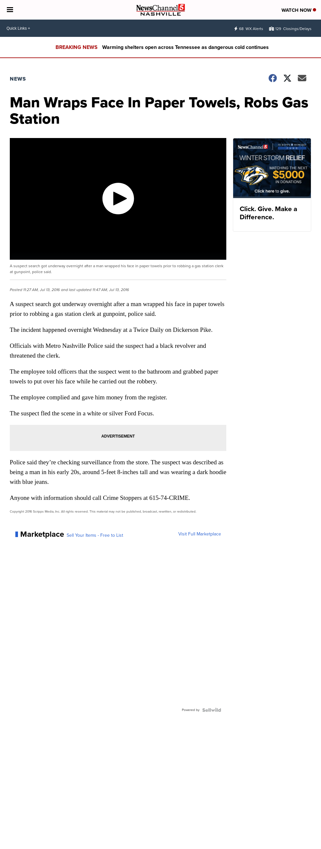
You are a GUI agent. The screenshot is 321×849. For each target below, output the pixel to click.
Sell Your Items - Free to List (95, 535)
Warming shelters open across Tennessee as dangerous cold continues (185, 47)
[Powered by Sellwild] (211, 710)
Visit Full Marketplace (199, 534)
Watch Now (298, 10)
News (18, 79)
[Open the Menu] (10, 10)
